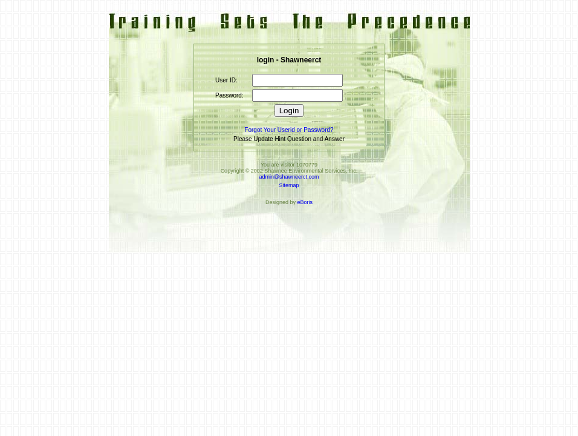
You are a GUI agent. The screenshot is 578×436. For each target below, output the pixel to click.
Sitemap (289, 185)
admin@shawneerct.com (289, 177)
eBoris (305, 202)
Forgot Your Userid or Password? (288, 130)
